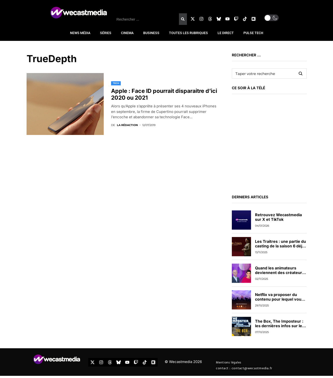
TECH (116, 83)
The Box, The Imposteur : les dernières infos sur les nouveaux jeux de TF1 (279, 326)
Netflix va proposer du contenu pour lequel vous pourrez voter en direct (279, 299)
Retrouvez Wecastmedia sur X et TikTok (278, 217)
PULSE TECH (253, 33)
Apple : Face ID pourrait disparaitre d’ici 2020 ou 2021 (164, 94)
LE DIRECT (226, 33)
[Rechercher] (183, 19)
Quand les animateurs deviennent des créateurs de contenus (279, 273)
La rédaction (127, 125)
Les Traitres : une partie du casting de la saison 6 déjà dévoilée (280, 246)
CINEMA (127, 33)
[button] (271, 18)
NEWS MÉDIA (80, 33)
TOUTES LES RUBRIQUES (188, 33)
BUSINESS (151, 33)
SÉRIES (105, 33)
